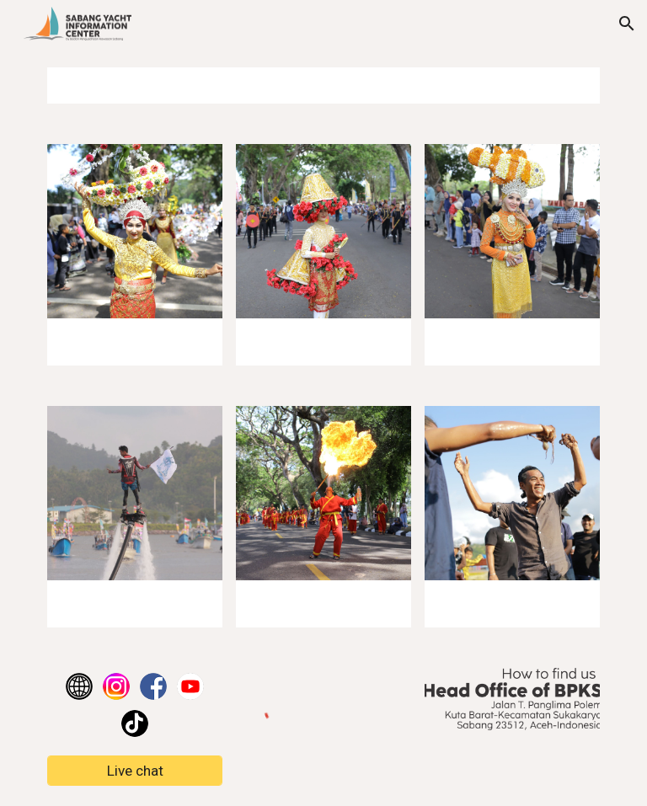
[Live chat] (134, 771)
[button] (627, 23)
